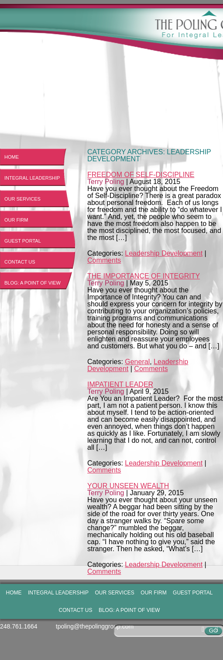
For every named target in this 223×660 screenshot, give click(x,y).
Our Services (22, 198)
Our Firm (16, 219)
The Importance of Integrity (143, 276)
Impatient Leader (120, 384)
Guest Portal (22, 240)
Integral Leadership (32, 178)
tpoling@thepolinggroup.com (95, 626)
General (137, 361)
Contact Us (19, 261)
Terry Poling (105, 181)
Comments (104, 260)
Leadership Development (163, 253)
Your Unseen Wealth (128, 486)
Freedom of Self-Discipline (140, 174)
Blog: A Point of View (32, 282)
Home (11, 157)
